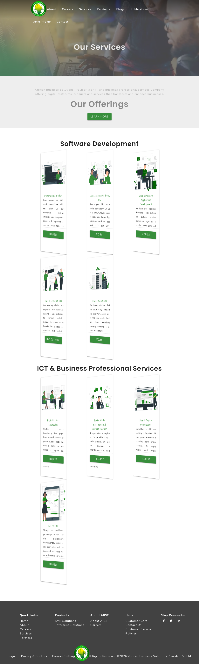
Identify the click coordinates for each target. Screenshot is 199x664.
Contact (62, 22)
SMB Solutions (65, 621)
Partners (26, 638)
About (51, 9)
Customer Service (138, 629)
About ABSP (99, 621)
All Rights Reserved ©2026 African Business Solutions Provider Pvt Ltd (139, 656)
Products (103, 9)
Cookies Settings (64, 656)
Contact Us (133, 625)
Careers (67, 9)
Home (24, 621)
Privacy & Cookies (34, 656)
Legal (12, 656)
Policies (131, 633)
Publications (140, 9)
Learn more (99, 116)
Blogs (120, 9)
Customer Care (137, 621)
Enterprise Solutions (69, 625)
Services (85, 9)
